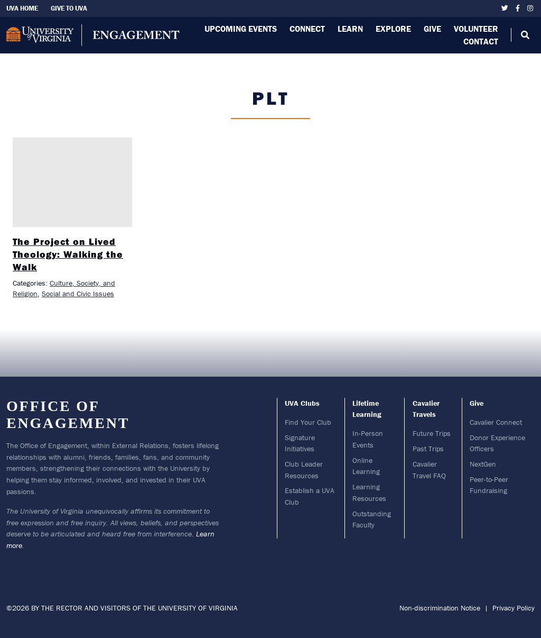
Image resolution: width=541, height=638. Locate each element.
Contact (480, 41)
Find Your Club (308, 422)
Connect (307, 28)
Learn (350, 28)
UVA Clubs (302, 403)
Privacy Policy (513, 608)
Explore (393, 28)
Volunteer (476, 28)
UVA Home (22, 8)
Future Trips (432, 433)
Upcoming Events (240, 28)
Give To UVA (69, 8)
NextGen (483, 464)
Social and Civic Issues (78, 293)
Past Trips (428, 448)
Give (432, 28)
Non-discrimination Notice (439, 608)
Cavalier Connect (496, 422)
